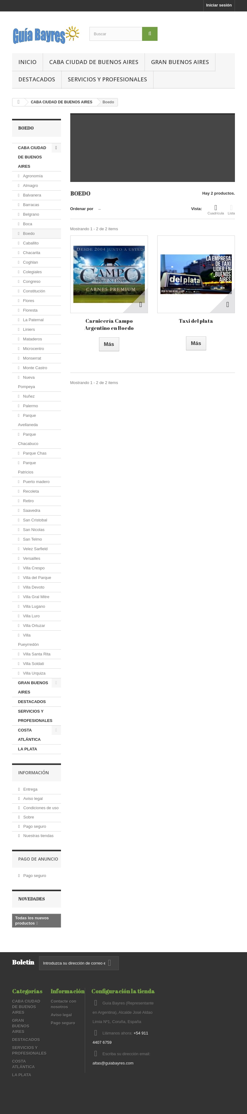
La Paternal (33, 319)
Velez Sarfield (35, 548)
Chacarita (31, 252)
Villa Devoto (33, 587)
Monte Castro (34, 367)
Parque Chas (34, 453)
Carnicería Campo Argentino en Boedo (109, 324)
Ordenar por (81, 208)
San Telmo (32, 539)
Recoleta (30, 491)
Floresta (30, 310)
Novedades (31, 899)
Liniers (28, 329)
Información (33, 772)
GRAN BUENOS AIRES (180, 62)
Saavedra (31, 510)
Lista (231, 209)
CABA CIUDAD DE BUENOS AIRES (93, 62)
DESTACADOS (36, 79)
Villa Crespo (33, 568)
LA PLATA (27, 749)
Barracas (30, 204)
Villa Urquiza (34, 673)
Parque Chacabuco (28, 439)
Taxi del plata (196, 320)
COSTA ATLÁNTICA (29, 735)
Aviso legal (32, 798)
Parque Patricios (27, 467)
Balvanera (31, 195)
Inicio (27, 62)
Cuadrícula (216, 209)
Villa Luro (31, 616)
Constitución (33, 291)
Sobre (28, 817)
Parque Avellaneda (28, 420)
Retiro (28, 501)
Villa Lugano (33, 606)
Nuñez (28, 396)
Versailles (31, 558)
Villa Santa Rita (36, 654)
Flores (28, 300)
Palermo (30, 406)
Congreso (31, 281)
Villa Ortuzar (33, 625)
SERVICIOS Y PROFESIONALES (107, 79)
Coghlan (30, 262)
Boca (27, 224)
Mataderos (32, 339)
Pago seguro (34, 826)
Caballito (30, 243)
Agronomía (32, 176)
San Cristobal (34, 520)
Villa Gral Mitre (36, 596)
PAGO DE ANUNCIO (38, 859)
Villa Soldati (33, 663)
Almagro (30, 185)
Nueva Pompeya (26, 382)
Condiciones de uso (40, 807)
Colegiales (32, 272)
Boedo (28, 233)
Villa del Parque (36, 577)
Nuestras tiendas (38, 835)
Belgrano (30, 214)
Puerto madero (36, 481)
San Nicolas (33, 529)
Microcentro (33, 348)
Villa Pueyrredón (28, 640)
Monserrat (31, 358)
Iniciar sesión (219, 5)
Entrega (29, 789)
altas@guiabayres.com (113, 1063)
